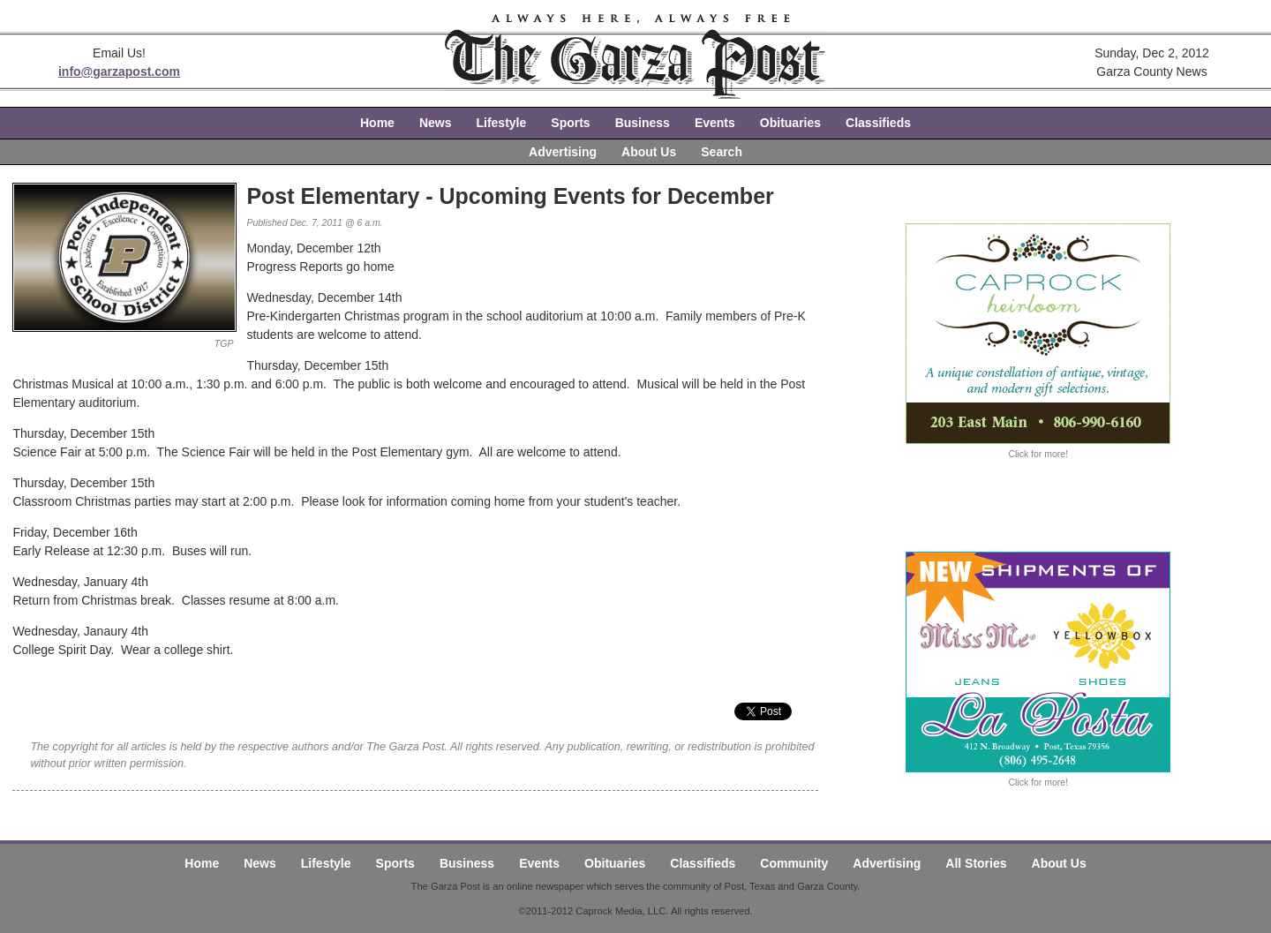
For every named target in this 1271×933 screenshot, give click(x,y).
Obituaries (790, 123)
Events (715, 123)
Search (721, 152)
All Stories (975, 863)
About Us (648, 152)
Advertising (563, 152)
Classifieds (878, 123)
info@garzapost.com (119, 71)
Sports (570, 123)
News (435, 123)
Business (642, 123)
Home (377, 123)
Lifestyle (501, 123)
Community (794, 863)
